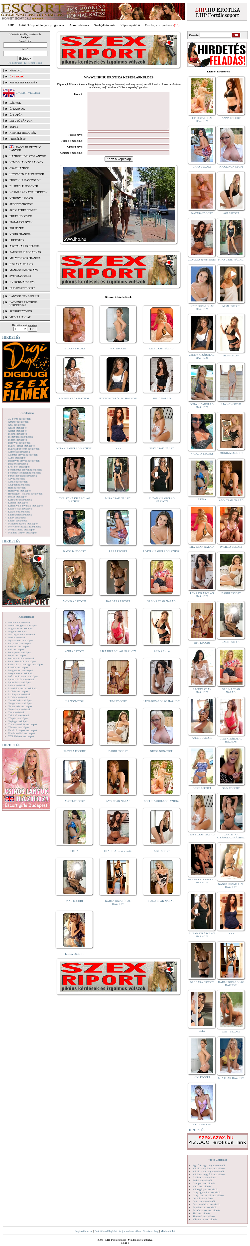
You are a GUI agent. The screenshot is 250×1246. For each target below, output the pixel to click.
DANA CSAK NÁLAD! (161, 908)
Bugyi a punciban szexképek (23, 448)
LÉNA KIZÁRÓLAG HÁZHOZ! (161, 708)
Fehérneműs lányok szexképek (25, 469)
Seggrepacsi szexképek (20, 670)
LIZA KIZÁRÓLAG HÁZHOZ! (118, 658)
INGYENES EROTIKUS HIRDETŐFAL (23, 304)
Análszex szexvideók (204, 1177)
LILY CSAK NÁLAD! (161, 355)
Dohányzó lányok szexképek (23, 460)
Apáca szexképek (17, 427)
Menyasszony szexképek (21, 529)
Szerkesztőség (150, 1231)
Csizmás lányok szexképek (23, 454)
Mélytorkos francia (25, 257)
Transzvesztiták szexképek (22, 724)
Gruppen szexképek (19, 484)
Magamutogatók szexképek (23, 523)
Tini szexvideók (201, 1213)
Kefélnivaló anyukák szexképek (25, 505)
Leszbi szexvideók (203, 1198)
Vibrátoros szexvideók (205, 1219)
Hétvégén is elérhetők (26, 174)
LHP (11, 25)
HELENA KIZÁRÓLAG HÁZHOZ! (202, 881)
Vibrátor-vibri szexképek (21, 733)
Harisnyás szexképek (19, 490)
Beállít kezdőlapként (106, 1231)
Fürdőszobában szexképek (22, 475)
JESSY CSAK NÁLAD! (161, 455)
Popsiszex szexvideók (205, 1207)
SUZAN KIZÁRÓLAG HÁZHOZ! (162, 507)
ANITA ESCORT (74, 658)
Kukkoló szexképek (19, 511)
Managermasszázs (23, 269)
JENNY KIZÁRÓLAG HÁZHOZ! (118, 405)
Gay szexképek (16, 478)
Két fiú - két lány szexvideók (208, 1171)
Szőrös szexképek (18, 697)
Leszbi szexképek (17, 520)
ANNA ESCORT (231, 117)
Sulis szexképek (17, 685)
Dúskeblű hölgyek (23, 186)
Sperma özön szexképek (21, 679)
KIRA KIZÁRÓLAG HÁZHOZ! (74, 455)
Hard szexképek (17, 487)
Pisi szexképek (16, 649)
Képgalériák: (26, 412)
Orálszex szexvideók (204, 1201)
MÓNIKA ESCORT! (74, 608)
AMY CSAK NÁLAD (118, 808)
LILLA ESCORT (74, 961)
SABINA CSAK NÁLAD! (161, 608)
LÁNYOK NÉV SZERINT (24, 296)
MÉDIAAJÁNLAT (19, 317)
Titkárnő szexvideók (204, 1216)
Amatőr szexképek (18, 421)
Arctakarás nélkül (24, 246)
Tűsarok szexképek (18, 727)
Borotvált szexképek (19, 442)
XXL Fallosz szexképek (21, 736)
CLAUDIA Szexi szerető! (118, 858)
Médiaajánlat (167, 1231)
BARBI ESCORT (118, 758)
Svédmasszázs (20, 275)
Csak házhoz (19, 168)
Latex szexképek (17, 517)
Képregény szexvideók (205, 1189)
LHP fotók (16, 240)
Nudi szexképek (17, 637)
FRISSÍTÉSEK (17, 138)
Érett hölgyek (20, 216)
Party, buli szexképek (19, 643)
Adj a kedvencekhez (130, 1231)
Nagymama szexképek (20, 628)
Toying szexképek (18, 721)
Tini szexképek (16, 712)
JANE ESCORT (74, 908)
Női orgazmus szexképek (21, 634)
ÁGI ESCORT (162, 858)
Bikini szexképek (17, 433)
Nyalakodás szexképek (20, 640)
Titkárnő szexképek (18, 715)
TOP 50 (13, 126)
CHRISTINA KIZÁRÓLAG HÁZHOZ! (74, 507)
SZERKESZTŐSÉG (20, 311)
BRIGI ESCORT (202, 787)
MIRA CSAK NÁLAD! (118, 505)
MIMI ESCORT (231, 305)
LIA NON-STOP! (74, 708)
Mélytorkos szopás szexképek (24, 526)
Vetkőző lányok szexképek (22, 730)
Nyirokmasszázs (21, 281)
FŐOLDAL (15, 70)
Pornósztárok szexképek (21, 658)
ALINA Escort (162, 658)
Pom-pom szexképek (19, 652)
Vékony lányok (21, 198)
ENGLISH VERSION (28, 92)
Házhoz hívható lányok (27, 156)
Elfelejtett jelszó (33, 62)
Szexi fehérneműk (23, 210)
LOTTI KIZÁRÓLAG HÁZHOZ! (161, 558)
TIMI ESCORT (118, 708)
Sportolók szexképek (19, 682)
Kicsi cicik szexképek (20, 508)
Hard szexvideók (202, 1186)
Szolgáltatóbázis (104, 25)
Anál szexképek (16, 424)
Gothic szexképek (18, 481)
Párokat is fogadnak (25, 251)
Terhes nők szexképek (20, 706)
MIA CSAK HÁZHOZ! (231, 1077)
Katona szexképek (18, 502)
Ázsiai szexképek (17, 430)
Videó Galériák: (217, 1159)
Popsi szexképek (17, 655)
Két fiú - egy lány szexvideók (209, 1168)
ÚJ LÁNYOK (17, 108)
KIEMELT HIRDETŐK (22, 132)
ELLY (202, 1030)
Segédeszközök (21, 204)
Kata (118, 455)
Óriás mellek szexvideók (206, 1204)
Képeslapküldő (130, 25)
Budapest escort (22, 287)
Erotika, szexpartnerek (159, 25)
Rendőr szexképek (18, 667)
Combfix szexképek (19, 451)
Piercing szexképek (18, 646)
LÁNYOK (15, 102)
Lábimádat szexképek (20, 514)
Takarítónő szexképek (20, 700)
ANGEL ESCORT (74, 808)
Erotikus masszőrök (25, 180)
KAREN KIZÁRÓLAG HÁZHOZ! (118, 910)
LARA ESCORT (118, 558)
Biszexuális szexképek (20, 436)
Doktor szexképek (18, 463)
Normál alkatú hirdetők (28, 192)
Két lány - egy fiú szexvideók (209, 1174)
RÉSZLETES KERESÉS (23, 82)
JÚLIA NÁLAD (162, 405)
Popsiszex (16, 228)
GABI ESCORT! (231, 787)
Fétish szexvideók (202, 1180)
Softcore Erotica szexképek (23, 676)
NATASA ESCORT (74, 355)
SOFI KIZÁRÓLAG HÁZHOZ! (161, 808)
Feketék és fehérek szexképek (24, 472)
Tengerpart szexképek (20, 703)
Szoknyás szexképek (19, 694)
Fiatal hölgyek (21, 222)
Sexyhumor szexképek (20, 673)
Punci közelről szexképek (22, 661)
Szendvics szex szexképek (22, 688)
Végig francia (20, 234)
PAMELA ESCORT (75, 758)
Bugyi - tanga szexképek (21, 445)
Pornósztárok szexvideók (206, 1210)
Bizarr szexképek (17, 439)
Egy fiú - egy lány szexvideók (209, 1165)
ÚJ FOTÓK (15, 114)
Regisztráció (15, 62)
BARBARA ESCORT (118, 608)
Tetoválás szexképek (19, 709)
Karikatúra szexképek (20, 499)
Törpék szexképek (18, 718)
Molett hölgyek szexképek (22, 625)
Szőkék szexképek (18, 691)
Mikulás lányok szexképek (22, 532)
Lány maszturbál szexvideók (208, 1195)
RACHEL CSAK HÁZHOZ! (74, 405)
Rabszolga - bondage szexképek (25, 664)
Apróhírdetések (79, 25)
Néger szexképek (17, 631)
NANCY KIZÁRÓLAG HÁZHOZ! (231, 885)
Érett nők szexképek (19, 466)
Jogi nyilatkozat (84, 1231)
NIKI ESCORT (118, 355)
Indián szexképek (17, 496)
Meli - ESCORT (231, 1031)
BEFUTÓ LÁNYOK (20, 120)
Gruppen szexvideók (204, 1183)
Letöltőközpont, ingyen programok (41, 25)
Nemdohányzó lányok (26, 162)
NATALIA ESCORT (74, 558)
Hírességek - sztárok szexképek (25, 493)
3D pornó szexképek (19, 418)
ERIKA (74, 858)
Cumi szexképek (17, 457)
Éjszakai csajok (21, 263)
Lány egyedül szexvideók (207, 1192)
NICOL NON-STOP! (162, 758)
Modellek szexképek (19, 622)
